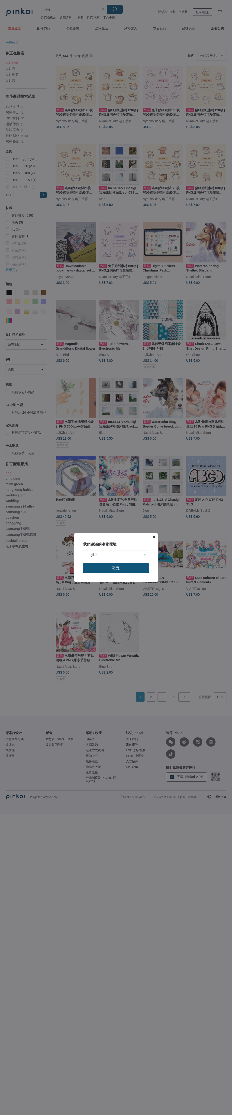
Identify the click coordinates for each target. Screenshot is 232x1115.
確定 (116, 568)
